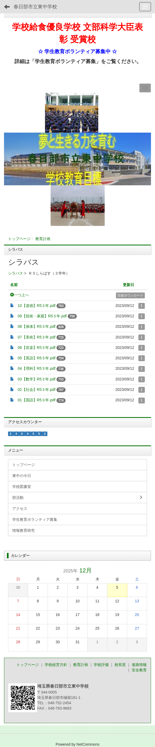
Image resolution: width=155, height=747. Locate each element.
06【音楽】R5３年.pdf (36, 347)
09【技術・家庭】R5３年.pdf (42, 316)
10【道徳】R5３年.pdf (36, 305)
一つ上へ (19, 295)
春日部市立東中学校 (35, 6)
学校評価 (102, 665)
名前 (14, 285)
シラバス (15, 273)
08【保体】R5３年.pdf (36, 326)
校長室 (121, 665)
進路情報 (139, 665)
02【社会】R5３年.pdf (36, 389)
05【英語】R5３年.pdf (36, 358)
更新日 (128, 285)
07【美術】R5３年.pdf (36, 337)
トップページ (19, 239)
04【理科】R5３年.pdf (36, 368)
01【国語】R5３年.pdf (36, 400)
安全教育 (139, 670)
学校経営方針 (56, 665)
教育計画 (42, 239)
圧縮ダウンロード (130, 295)
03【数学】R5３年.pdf (36, 379)
